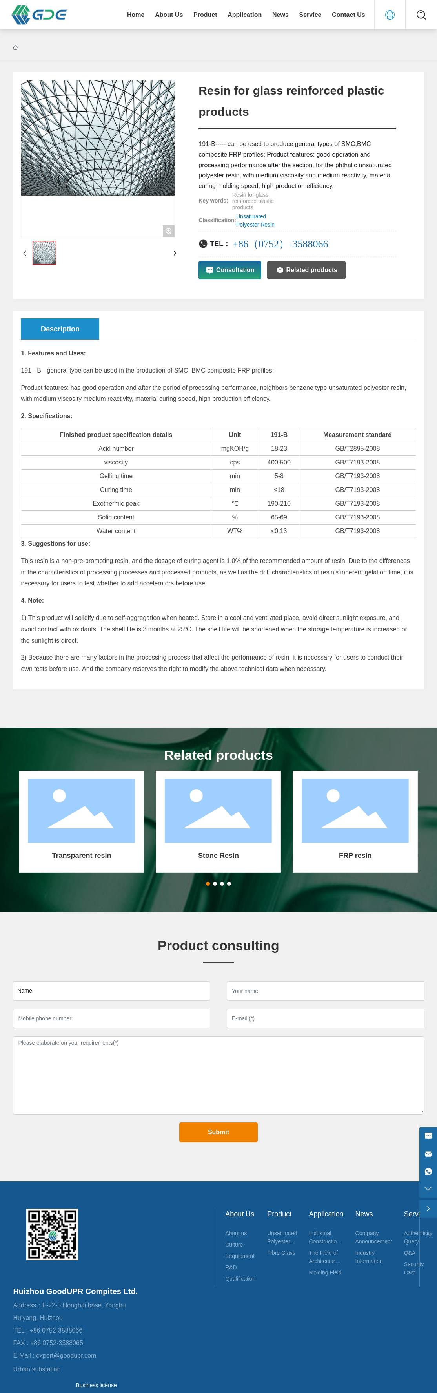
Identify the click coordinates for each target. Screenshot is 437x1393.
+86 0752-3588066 (57, 1330)
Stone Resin (218, 855)
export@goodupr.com (71, 1355)
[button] (208, 884)
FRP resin (355, 855)
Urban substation (36, 1369)
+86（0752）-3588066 (280, 244)
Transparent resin (81, 855)
